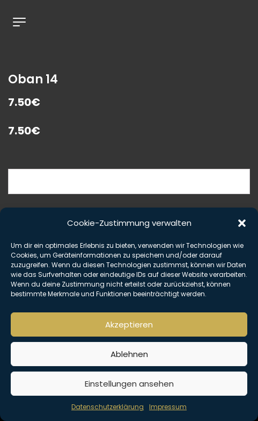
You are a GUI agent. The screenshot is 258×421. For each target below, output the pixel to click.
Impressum (168, 406)
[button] (242, 223)
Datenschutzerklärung (107, 406)
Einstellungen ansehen (129, 383)
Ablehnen (129, 354)
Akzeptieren (129, 324)
